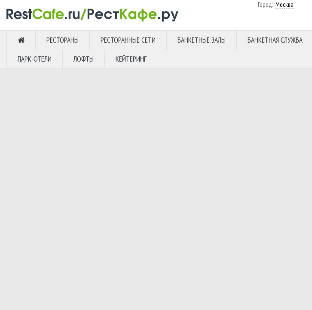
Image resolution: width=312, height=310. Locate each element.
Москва (197, 36)
